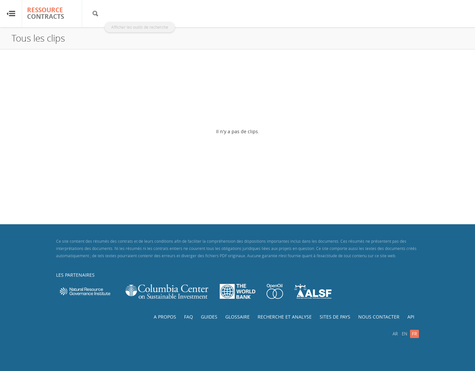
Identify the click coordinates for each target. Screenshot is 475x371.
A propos (165, 317)
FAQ (188, 317)
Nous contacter (378, 317)
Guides (209, 317)
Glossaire (237, 317)
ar (395, 334)
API (410, 317)
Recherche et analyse (285, 317)
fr (414, 334)
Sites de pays (335, 317)
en (404, 334)
